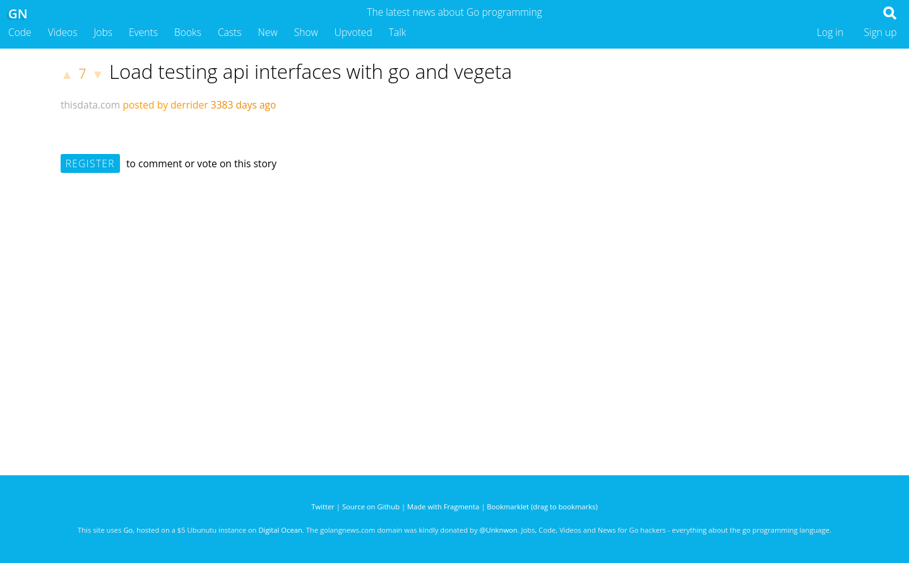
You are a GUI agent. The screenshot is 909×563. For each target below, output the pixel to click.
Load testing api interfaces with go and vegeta (310, 71)
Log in (830, 32)
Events (143, 32)
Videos (63, 32)
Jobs (102, 32)
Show (306, 32)
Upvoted (353, 32)
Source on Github (371, 506)
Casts (230, 32)
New (268, 32)
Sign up (880, 32)
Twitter (323, 506)
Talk (398, 32)
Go (128, 530)
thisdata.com (90, 105)
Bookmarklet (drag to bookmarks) (542, 506)
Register (90, 163)
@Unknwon (499, 530)
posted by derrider (165, 105)
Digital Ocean (280, 530)
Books (187, 32)
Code (20, 32)
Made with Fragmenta (443, 506)
